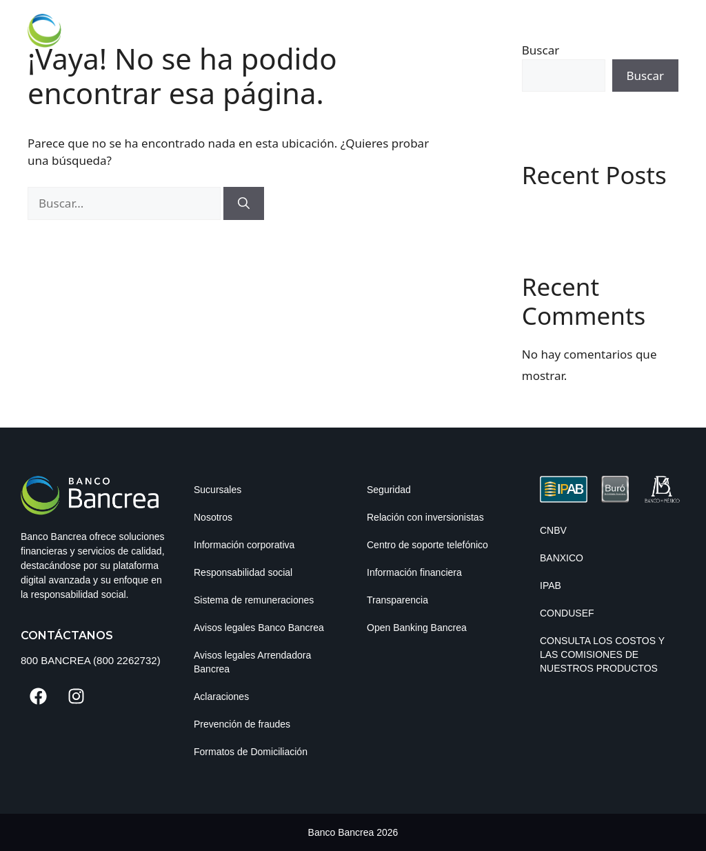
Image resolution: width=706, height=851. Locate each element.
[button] (667, 25)
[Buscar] (243, 203)
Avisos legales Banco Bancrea (259, 627)
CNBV (553, 530)
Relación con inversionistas (425, 517)
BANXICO (561, 557)
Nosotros (213, 517)
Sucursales (217, 489)
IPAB (550, 585)
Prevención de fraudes (242, 724)
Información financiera (414, 572)
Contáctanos (67, 635)
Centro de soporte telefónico (427, 544)
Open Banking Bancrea (417, 627)
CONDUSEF (567, 613)
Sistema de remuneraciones (254, 599)
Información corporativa (244, 544)
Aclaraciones (221, 696)
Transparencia (397, 599)
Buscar (645, 75)
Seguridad (389, 489)
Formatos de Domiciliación (250, 751)
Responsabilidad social (243, 572)
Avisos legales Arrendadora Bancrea (252, 662)
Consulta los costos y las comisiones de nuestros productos (602, 654)
